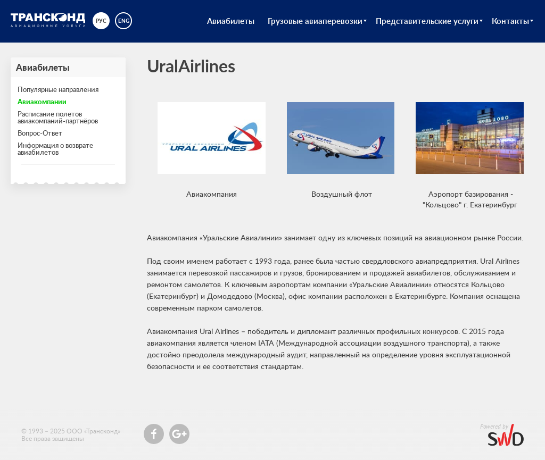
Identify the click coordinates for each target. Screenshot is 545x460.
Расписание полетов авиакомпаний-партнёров (58, 117)
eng (123, 20)
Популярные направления (58, 89)
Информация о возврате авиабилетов (55, 148)
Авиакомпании (42, 101)
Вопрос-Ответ (40, 133)
